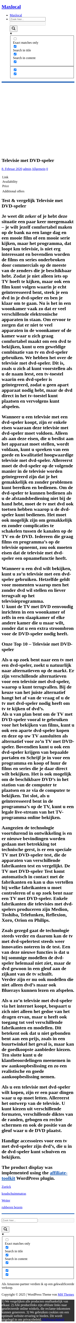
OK (44, 1319)
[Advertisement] (38, 119)
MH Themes (66, 1294)
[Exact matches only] (15, 38)
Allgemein (39, 169)
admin (27, 169)
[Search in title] (15, 46)
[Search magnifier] (13, 29)
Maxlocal (16, 15)
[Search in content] (15, 54)
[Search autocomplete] (28, 23)
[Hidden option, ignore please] (15, 69)
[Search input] (28, 19)
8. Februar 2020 (12, 169)
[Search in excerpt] (15, 61)
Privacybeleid (55, 1319)
